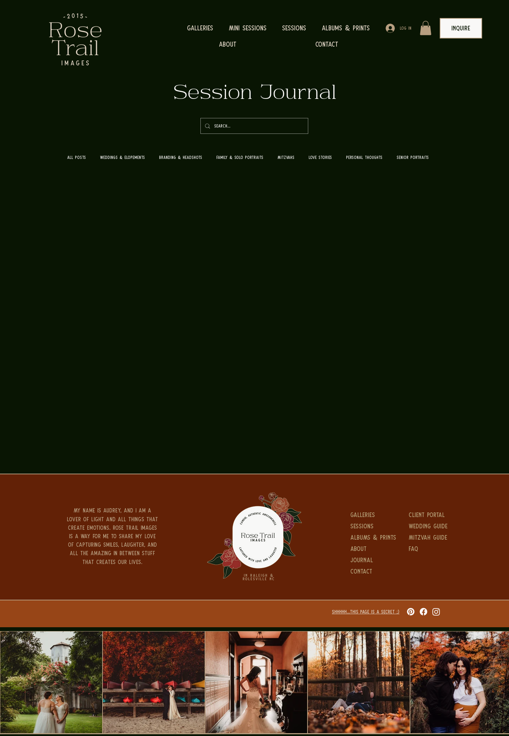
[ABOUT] (371, 548)
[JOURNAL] (371, 560)
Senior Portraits (413, 157)
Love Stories (320, 157)
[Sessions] (371, 526)
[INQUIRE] (461, 28)
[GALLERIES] (371, 515)
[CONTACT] (371, 571)
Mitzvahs (285, 157)
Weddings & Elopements (122, 157)
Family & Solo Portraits (239, 157)
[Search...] (253, 125)
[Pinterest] (411, 612)
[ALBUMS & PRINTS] (379, 537)
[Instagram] (436, 612)
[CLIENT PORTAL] (429, 515)
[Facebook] (423, 612)
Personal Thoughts (364, 157)
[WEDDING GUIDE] (429, 526)
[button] (426, 28)
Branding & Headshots (180, 157)
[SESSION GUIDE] (429, 571)
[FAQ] (429, 548)
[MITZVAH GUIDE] (429, 537)
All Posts (76, 157)
